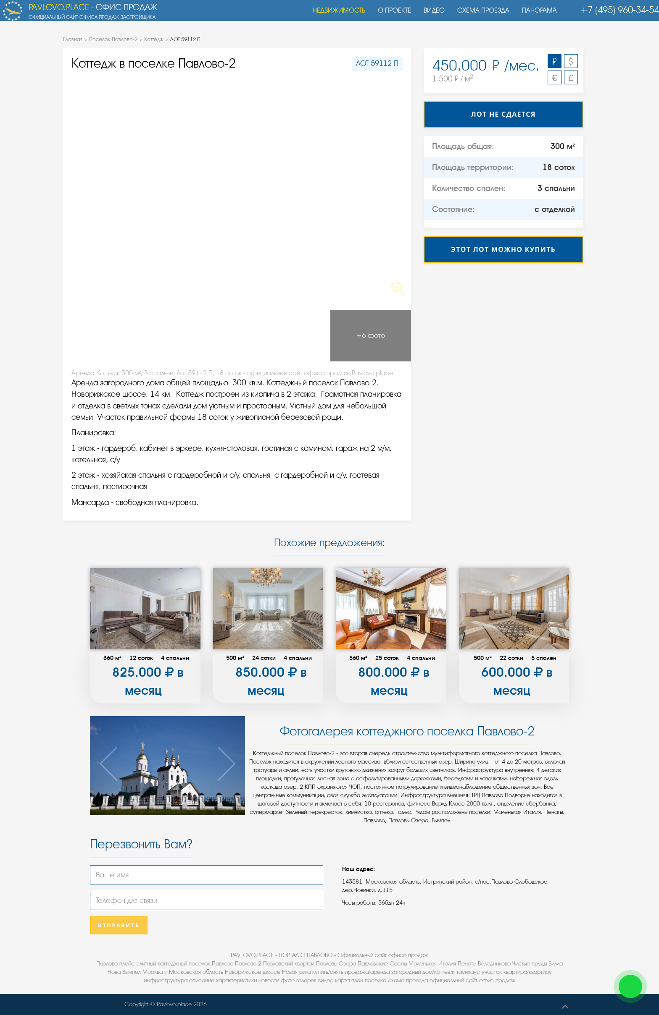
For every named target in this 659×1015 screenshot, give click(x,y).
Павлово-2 (248, 963)
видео (325, 980)
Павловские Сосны (382, 963)
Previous (98, 190)
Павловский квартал (288, 963)
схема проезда (408, 980)
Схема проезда (479, 14)
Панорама (535, 14)
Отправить (119, 925)
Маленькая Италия (432, 963)
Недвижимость (334, 14)
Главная (72, 39)
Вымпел (131, 972)
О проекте (390, 14)
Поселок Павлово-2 (113, 39)
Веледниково (494, 963)
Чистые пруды (529, 963)
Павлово (222, 963)
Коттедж (153, 39)
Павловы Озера (336, 963)
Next (376, 190)
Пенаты (467, 963)
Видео (429, 14)
